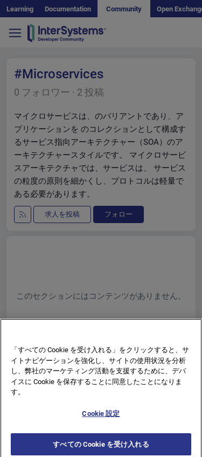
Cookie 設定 (101, 416)
